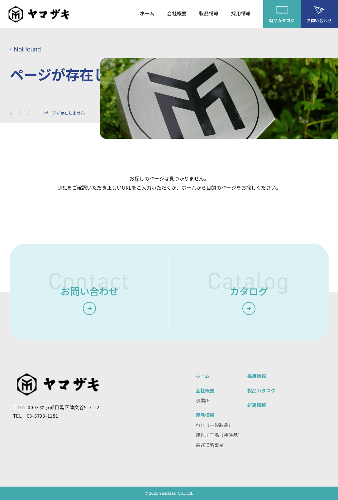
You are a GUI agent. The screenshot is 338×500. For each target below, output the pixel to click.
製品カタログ (261, 390)
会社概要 (205, 390)
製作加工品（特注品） (219, 435)
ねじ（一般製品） (214, 425)
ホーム (16, 113)
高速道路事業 (210, 445)
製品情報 (205, 415)
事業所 (203, 400)
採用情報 (256, 375)
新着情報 (256, 405)
